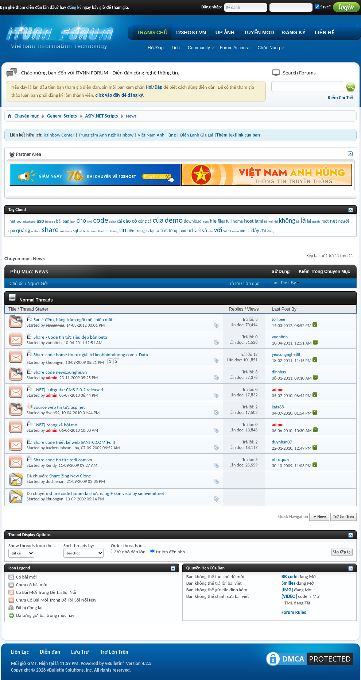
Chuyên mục (27, 116)
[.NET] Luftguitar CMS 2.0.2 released (68, 389)
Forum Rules (294, 612)
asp (40, 221)
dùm (206, 221)
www (235, 231)
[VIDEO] (289, 596)
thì (107, 231)
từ (171, 230)
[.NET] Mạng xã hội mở (56, 424)
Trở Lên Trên (343, 516)
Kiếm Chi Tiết (341, 97)
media (316, 221)
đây (255, 230)
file (213, 221)
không (287, 220)
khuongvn (54, 362)
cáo (127, 221)
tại (152, 230)
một (325, 221)
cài (119, 221)
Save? (323, 6)
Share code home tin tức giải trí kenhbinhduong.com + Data (91, 354)
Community (199, 47)
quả (11, 230)
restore (35, 231)
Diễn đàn (50, 652)
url (190, 230)
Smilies (288, 583)
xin (242, 230)
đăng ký (74, 7)
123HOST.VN (190, 32)
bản (72, 221)
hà (265, 221)
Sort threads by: (78, 545)
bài (59, 221)
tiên (130, 230)
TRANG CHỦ (152, 32)
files (221, 221)
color (112, 221)
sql (75, 230)
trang (140, 230)
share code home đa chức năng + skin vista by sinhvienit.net (106, 493)
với (218, 230)
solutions (66, 231)
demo (174, 220)
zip (248, 231)
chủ (89, 221)
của (158, 220)
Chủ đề (16, 283)
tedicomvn (90, 231)
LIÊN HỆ (324, 32)
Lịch (176, 47)
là (303, 220)
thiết (101, 231)
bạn (66, 221)
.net (11, 221)
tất (157, 231)
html (259, 221)
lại (309, 221)
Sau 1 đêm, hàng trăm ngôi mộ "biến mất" (74, 319)
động (270, 231)
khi (276, 221)
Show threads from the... (32, 545)
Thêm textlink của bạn (238, 135)
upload (180, 230)
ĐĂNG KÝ (294, 32)
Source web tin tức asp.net (59, 407)
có (134, 221)
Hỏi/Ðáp (156, 47)
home (238, 221)
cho (81, 220)
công (142, 221)
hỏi (270, 221)
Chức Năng (268, 47)
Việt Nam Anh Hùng (157, 135)
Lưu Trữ (80, 652)
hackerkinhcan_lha (62, 447)
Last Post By (285, 282)
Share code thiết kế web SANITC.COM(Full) (74, 442)
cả (150, 221)
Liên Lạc (20, 652)
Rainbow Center (58, 135)
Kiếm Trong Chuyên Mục (324, 271)
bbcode (50, 221)
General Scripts (62, 116)
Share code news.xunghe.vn (60, 372)
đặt (263, 230)
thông (114, 231)
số (80, 231)
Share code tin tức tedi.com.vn (63, 459)
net (333, 221)
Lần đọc (251, 283)
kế (297, 221)
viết (197, 230)
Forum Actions (234, 47)
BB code (289, 576)
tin (123, 230)
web (227, 230)
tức (163, 230)
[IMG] (287, 589)
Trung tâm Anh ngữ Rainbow (106, 135)
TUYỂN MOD (259, 32)
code (100, 220)
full (229, 221)
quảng (23, 230)
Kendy (51, 465)
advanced (29, 221)
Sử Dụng (281, 271)
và (204, 230)
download (193, 221)
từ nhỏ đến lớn (128, 551)
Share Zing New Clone (70, 476)
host (249, 221)
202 (19, 221)
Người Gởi (37, 283)
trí (147, 231)
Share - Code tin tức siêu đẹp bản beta (70, 337)
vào (210, 231)
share (50, 229)
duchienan (55, 481)
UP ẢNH (225, 32)
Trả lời (234, 283)
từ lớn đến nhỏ (167, 551)
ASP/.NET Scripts (101, 116)
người (343, 221)
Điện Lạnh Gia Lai (196, 135)
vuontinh (54, 342)
